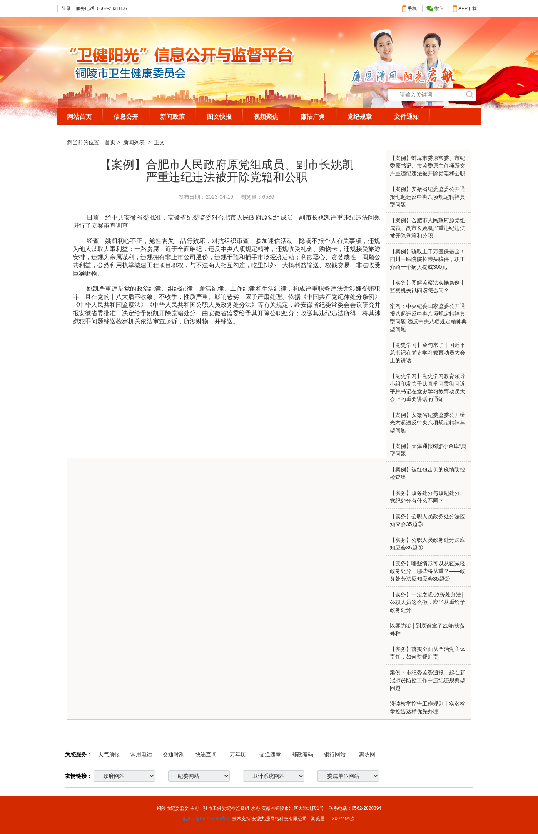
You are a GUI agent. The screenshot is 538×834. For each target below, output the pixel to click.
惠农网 (367, 754)
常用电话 (141, 754)
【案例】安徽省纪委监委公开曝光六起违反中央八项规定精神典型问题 (427, 422)
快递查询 (206, 754)
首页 (110, 142)
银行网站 (335, 754)
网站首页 (79, 116)
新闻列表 (134, 142)
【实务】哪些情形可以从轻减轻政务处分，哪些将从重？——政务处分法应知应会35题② (427, 571)
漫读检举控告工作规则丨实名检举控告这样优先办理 (427, 707)
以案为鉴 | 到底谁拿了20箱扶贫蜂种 (427, 629)
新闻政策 (172, 116)
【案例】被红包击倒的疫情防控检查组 (427, 473)
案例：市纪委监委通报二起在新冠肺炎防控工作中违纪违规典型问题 (427, 680)
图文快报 (219, 116)
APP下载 (465, 8)
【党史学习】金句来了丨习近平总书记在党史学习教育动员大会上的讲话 (427, 352)
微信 (435, 9)
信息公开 (126, 116)
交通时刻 (173, 754)
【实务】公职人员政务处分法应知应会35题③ (427, 520)
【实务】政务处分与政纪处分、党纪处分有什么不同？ (427, 497)
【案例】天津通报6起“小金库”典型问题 (428, 450)
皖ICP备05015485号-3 (206, 818)
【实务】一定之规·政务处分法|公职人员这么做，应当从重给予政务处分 (427, 602)
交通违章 (270, 754)
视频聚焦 (266, 116)
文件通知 (406, 116)
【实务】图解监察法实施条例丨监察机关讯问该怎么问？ (427, 286)
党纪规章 (359, 116)
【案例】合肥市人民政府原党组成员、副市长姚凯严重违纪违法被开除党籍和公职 (427, 228)
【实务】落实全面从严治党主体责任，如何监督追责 (427, 653)
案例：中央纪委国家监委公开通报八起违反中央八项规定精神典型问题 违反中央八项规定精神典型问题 (428, 317)
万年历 (238, 754)
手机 (409, 8)
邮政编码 (302, 754)
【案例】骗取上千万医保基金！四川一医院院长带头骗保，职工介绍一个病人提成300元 (427, 259)
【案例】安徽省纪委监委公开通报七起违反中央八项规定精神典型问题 (427, 197)
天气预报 (109, 754)
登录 (66, 8)
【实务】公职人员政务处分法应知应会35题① (427, 544)
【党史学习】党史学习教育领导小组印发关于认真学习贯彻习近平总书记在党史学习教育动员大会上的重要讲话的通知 (427, 387)
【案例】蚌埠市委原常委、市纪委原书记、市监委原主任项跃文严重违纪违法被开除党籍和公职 (427, 165)
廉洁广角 (313, 116)
